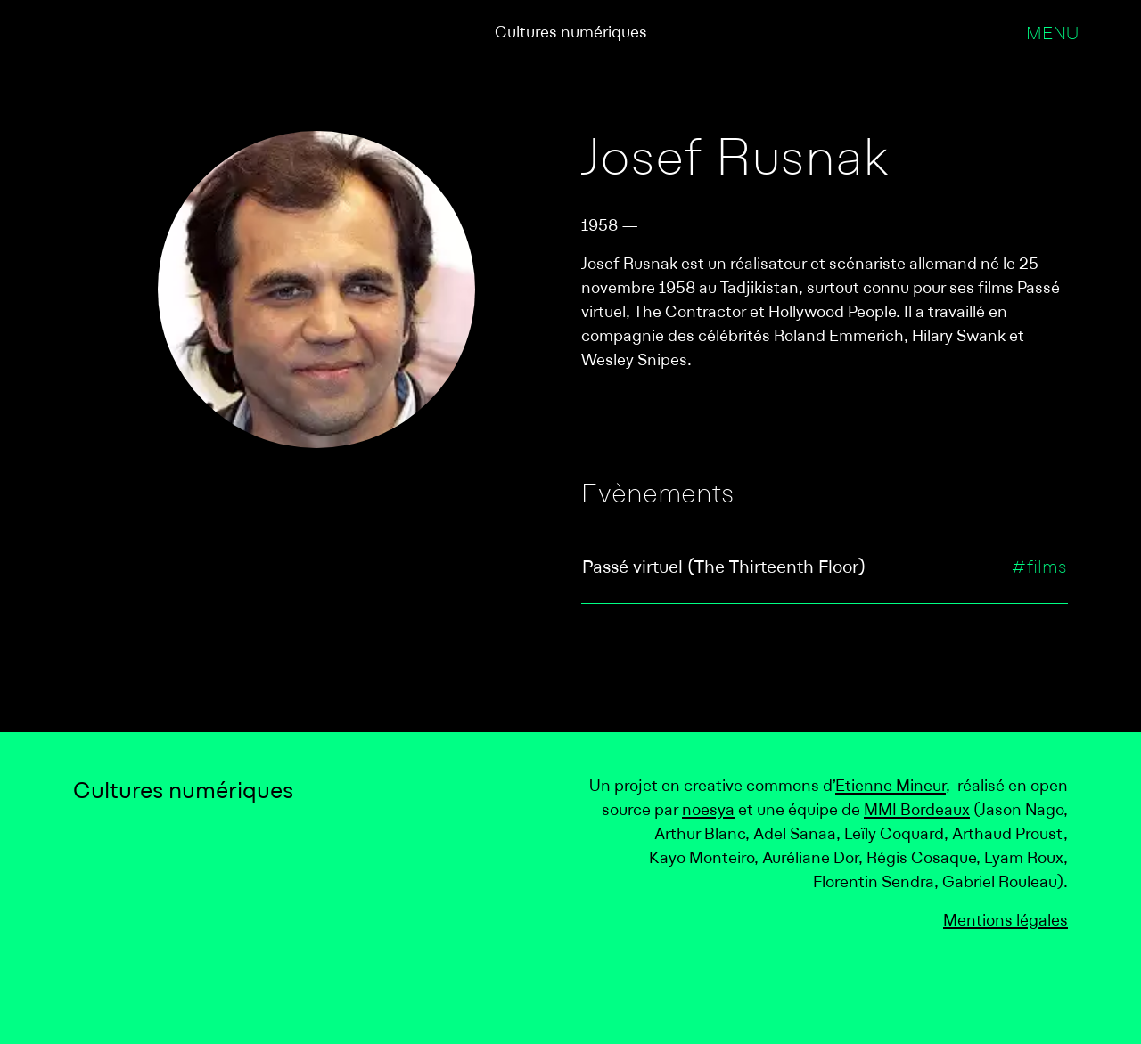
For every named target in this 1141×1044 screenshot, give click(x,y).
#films (1039, 568)
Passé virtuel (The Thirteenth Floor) (724, 568)
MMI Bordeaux (917, 811)
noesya (708, 811)
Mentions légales (1005, 921)
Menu (1052, 35)
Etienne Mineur (890, 787)
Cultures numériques (571, 33)
